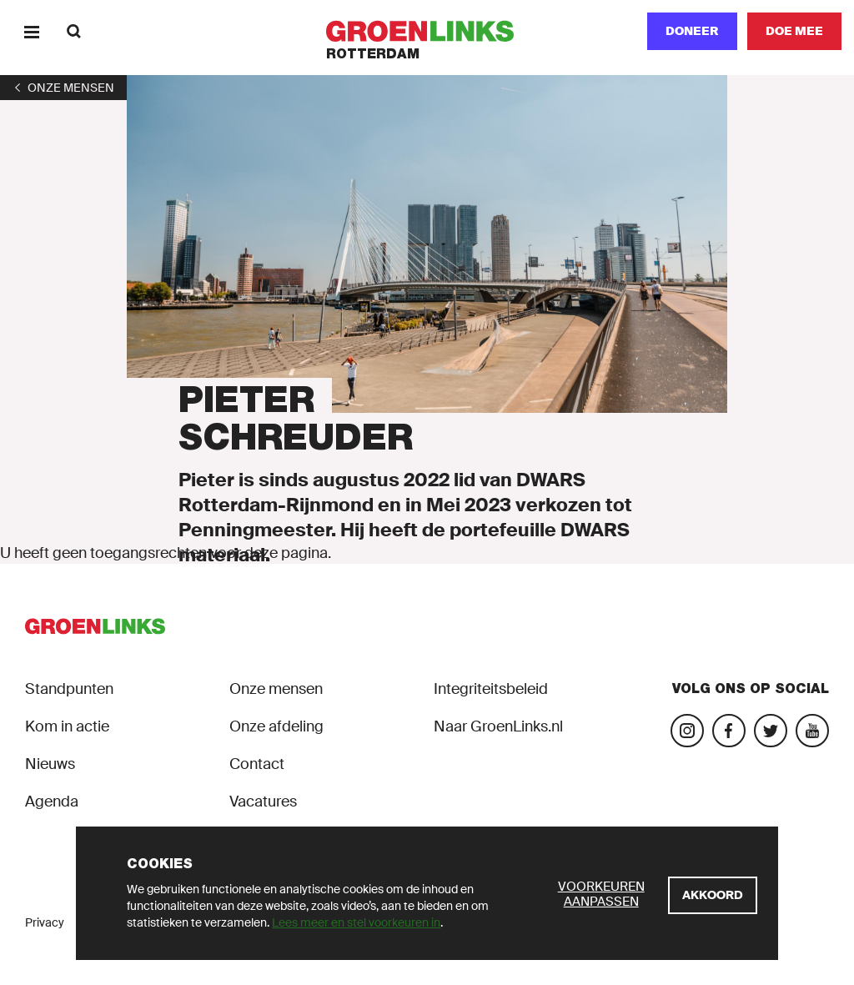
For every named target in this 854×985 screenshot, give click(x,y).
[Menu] (31, 31)
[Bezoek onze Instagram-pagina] (687, 730)
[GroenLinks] (427, 31)
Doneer (692, 30)
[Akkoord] (712, 895)
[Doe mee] (794, 31)
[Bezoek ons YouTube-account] (812, 730)
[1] (63, 87)
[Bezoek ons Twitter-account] (770, 730)
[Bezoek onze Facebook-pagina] (729, 730)
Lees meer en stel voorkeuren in (356, 922)
